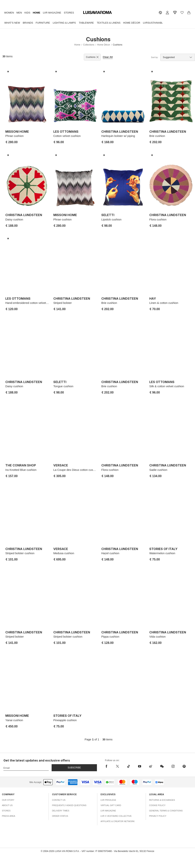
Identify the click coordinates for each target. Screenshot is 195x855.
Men (19, 12)
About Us (7, 805)
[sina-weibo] (150, 766)
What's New (12, 22)
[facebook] (108, 766)
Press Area (8, 816)
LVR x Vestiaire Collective (116, 816)
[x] (117, 766)
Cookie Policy (157, 805)
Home (36, 12)
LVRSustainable (154, 22)
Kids (27, 12)
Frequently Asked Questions (69, 805)
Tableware (86, 22)
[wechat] (162, 766)
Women (9, 12)
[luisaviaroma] (97, 12)
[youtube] (139, 766)
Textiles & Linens (108, 22)
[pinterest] (184, 766)
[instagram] (173, 766)
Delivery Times (60, 810)
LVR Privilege (108, 800)
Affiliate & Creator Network (118, 821)
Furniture (43, 22)
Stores (69, 12)
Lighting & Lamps (64, 22)
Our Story (8, 800)
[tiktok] (128, 766)
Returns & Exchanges (162, 800)
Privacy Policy (157, 816)
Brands (28, 22)
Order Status (60, 816)
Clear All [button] (108, 57)
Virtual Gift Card (111, 805)
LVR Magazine (52, 12)
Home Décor (131, 22)
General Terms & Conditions (166, 810)
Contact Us (59, 800)
